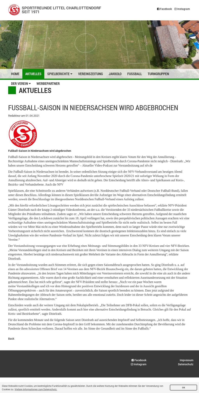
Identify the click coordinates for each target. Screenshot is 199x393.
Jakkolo (115, 73)
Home (15, 73)
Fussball (134, 73)
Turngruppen (158, 73)
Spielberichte (59, 73)
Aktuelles (33, 73)
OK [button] (183, 387)
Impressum (186, 360)
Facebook (164, 9)
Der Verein (21, 83)
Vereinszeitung (90, 73)
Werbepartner (48, 83)
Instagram (182, 9)
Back (11, 338)
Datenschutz (185, 364)
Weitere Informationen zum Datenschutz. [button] (36, 389)
